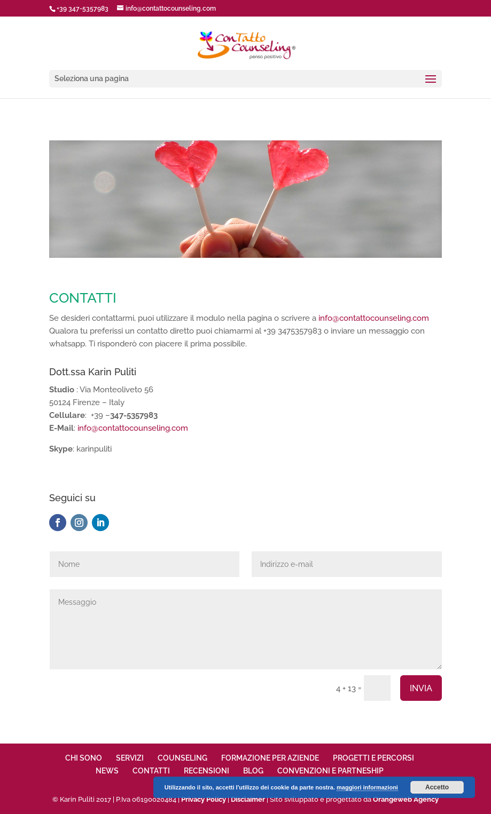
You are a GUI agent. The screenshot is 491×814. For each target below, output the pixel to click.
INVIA (421, 688)
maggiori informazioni (367, 787)
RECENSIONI (206, 770)
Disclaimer (248, 799)
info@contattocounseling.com (373, 318)
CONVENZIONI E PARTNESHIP (330, 770)
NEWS (107, 770)
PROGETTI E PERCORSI (373, 758)
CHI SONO (83, 758)
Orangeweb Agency (406, 799)
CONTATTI (151, 770)
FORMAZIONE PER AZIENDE (270, 758)
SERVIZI (130, 758)
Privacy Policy (203, 799)
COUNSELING (182, 758)
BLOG (253, 770)
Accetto (437, 787)
